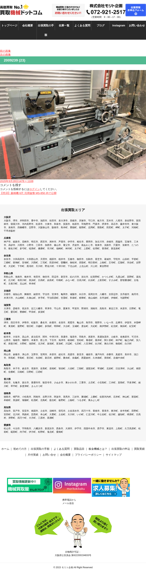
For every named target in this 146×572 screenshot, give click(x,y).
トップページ (9, 25)
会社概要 (27, 25)
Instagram (118, 25)
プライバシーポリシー (88, 454)
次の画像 (5, 54)
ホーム (5, 448)
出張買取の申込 (120, 448)
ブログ (101, 25)
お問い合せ (49, 454)
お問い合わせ (137, 25)
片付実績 (33, 454)
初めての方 (20, 448)
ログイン (34, 189)
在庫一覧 (64, 25)
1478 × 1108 (25, 181)
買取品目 (79, 448)
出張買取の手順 (46, 30)
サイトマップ (114, 454)
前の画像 (5, 50)
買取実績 (139, 448)
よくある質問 (82, 25)
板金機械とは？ (98, 448)
